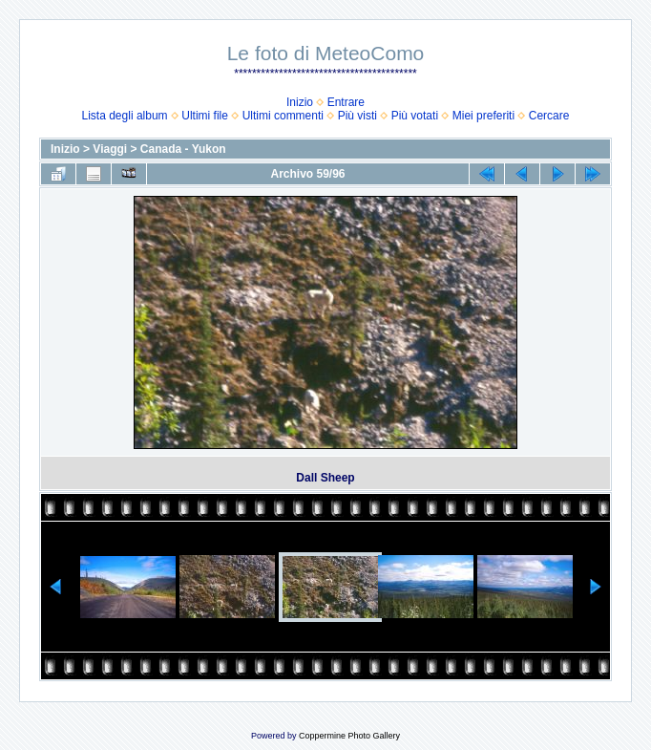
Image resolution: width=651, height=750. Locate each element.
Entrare (346, 102)
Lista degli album (125, 115)
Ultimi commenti (283, 115)
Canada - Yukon (183, 149)
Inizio (299, 102)
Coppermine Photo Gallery (349, 735)
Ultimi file (204, 115)
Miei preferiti (483, 115)
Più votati (414, 115)
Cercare (549, 115)
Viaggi (110, 149)
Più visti (357, 115)
